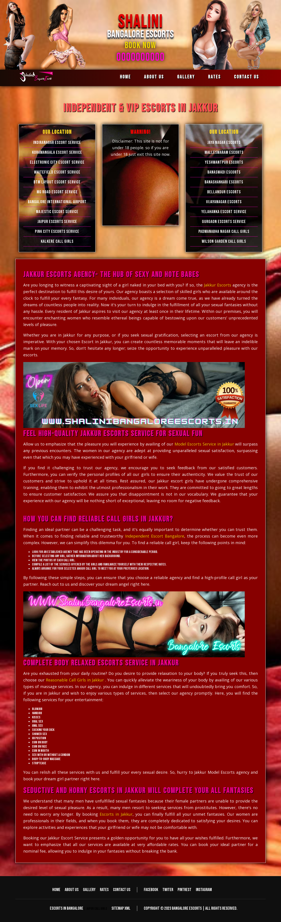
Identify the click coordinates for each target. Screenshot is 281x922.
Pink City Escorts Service (57, 231)
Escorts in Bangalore (66, 908)
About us (154, 77)
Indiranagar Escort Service (57, 142)
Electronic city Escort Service (57, 162)
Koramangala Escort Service (57, 152)
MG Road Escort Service (57, 192)
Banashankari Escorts (224, 182)
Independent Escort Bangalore (154, 536)
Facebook (151, 889)
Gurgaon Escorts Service (224, 221)
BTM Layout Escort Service (57, 182)
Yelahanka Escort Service (224, 211)
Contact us (246, 77)
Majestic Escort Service (57, 211)
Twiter (167, 889)
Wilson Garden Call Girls (224, 241)
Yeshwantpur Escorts (224, 162)
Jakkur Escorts (218, 285)
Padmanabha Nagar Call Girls (223, 231)
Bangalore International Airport (57, 202)
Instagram (204, 889)
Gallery (186, 77)
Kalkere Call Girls (57, 241)
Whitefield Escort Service (57, 172)
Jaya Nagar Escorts (224, 142)
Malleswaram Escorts (224, 152)
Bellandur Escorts (224, 192)
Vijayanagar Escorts (224, 202)
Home (125, 77)
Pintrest (184, 889)
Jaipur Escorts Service (57, 221)
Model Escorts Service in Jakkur (204, 444)
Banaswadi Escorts (224, 172)
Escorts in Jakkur (116, 814)
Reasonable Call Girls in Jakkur (75, 680)
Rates (214, 77)
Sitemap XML (121, 908)
